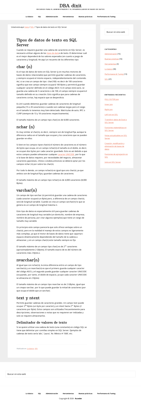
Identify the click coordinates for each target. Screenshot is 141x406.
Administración (111, 54)
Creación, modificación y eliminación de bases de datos (114, 146)
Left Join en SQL (111, 114)
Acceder (78, 398)
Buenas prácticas (112, 59)
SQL (36, 348)
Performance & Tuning (114, 74)
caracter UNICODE (66, 154)
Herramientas (110, 64)
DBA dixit (70, 5)
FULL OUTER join (112, 99)
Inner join (109, 104)
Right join (109, 109)
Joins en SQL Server (113, 162)
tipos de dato (53, 53)
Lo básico (30, 348)
